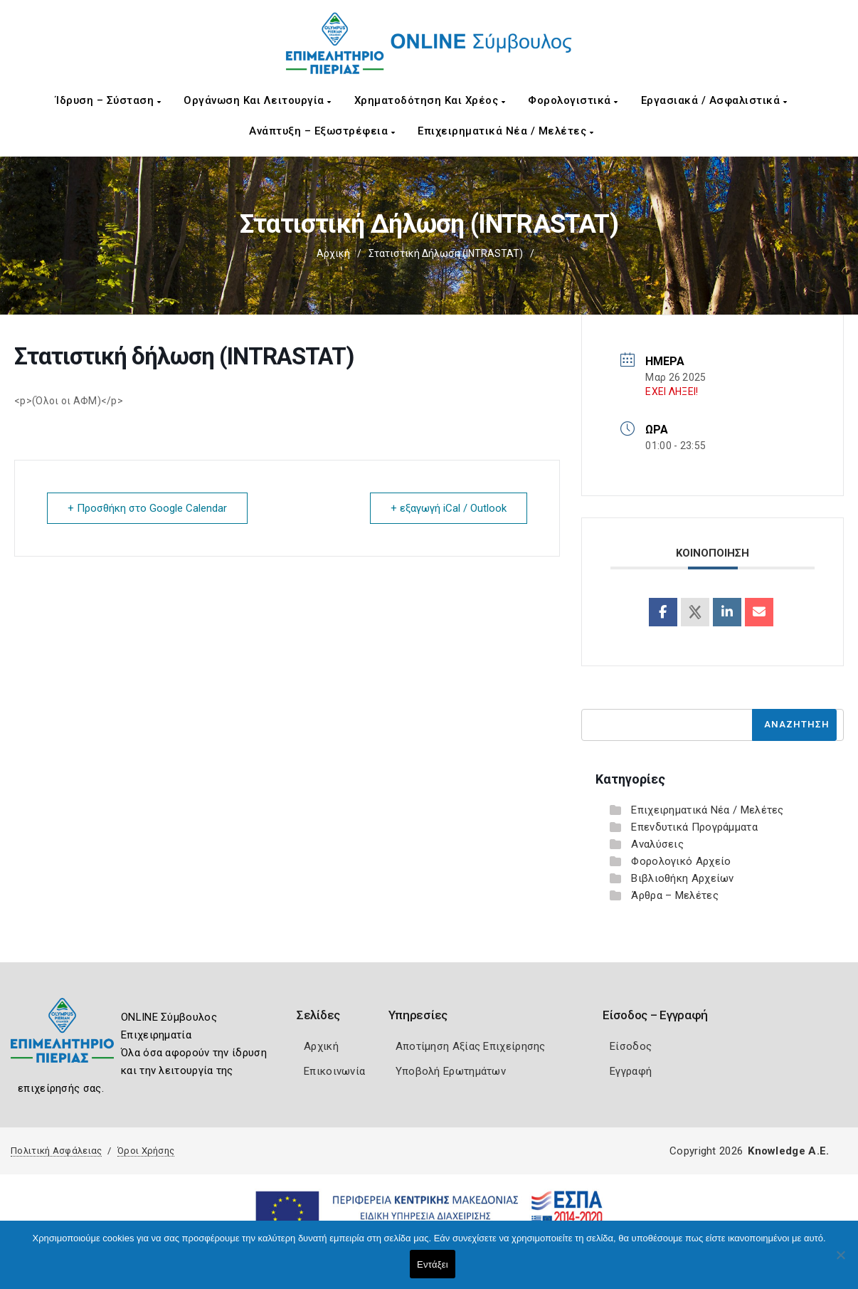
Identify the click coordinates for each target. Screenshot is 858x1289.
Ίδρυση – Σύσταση (108, 100)
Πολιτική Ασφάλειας (56, 1150)
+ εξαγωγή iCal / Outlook (449, 508)
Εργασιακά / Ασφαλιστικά (714, 100)
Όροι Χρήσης (145, 1150)
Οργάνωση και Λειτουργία (258, 100)
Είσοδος (631, 1046)
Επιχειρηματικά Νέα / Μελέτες (505, 131)
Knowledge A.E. (788, 1151)
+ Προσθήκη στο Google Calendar (147, 508)
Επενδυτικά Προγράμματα (694, 827)
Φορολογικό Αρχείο (681, 861)
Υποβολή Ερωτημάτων (451, 1071)
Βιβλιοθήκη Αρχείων (682, 878)
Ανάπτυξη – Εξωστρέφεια (322, 131)
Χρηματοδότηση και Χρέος (430, 100)
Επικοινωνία (334, 1071)
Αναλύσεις (657, 844)
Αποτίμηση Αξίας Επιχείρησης (471, 1046)
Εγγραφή (631, 1071)
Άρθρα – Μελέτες (675, 895)
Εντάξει (432, 1264)
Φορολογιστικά (573, 100)
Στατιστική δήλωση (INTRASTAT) (446, 253)
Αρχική (333, 253)
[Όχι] (840, 1262)
